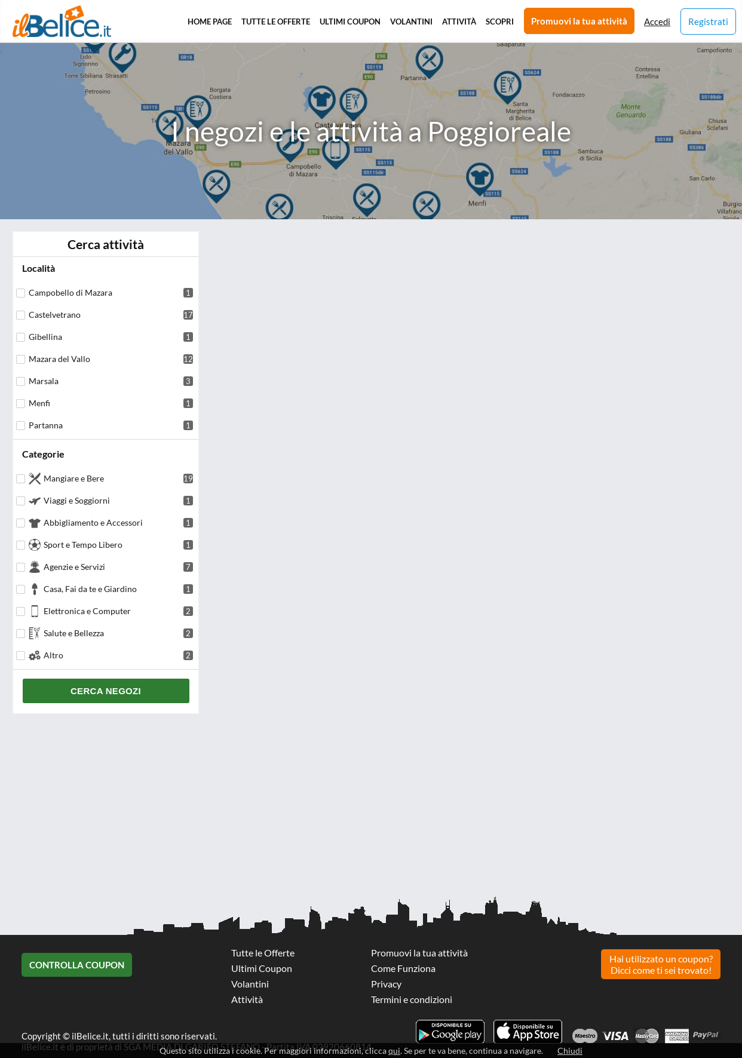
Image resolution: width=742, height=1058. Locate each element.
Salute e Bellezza (118, 633)
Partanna (111, 425)
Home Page (210, 21)
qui (394, 1050)
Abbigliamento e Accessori (118, 522)
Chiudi (569, 1050)
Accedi (657, 21)
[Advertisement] (358, 809)
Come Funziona (403, 968)
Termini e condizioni (411, 999)
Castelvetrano (111, 314)
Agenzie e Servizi (118, 567)
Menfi (111, 403)
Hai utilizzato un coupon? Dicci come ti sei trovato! (661, 964)
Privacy (386, 983)
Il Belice (62, 21)
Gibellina (111, 337)
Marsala (111, 381)
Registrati (708, 21)
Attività (459, 21)
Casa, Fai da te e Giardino (118, 589)
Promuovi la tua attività (579, 21)
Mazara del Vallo (111, 359)
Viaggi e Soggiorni (118, 500)
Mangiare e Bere (118, 478)
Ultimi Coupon (350, 21)
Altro (118, 655)
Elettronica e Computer (118, 611)
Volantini (411, 21)
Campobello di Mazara (111, 292)
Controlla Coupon (76, 964)
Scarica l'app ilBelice (527, 1032)
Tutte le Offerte (275, 21)
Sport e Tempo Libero (118, 544)
